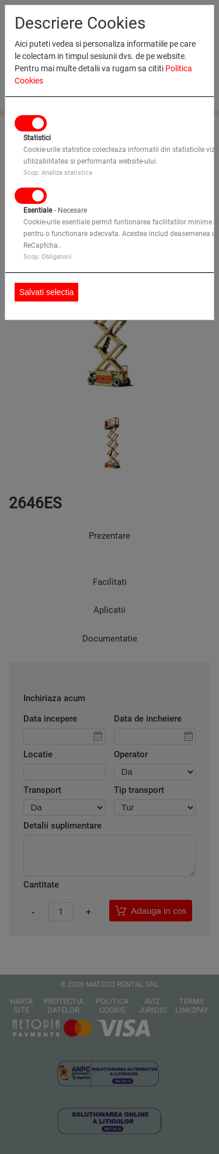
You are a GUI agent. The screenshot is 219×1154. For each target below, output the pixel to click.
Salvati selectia (46, 292)
